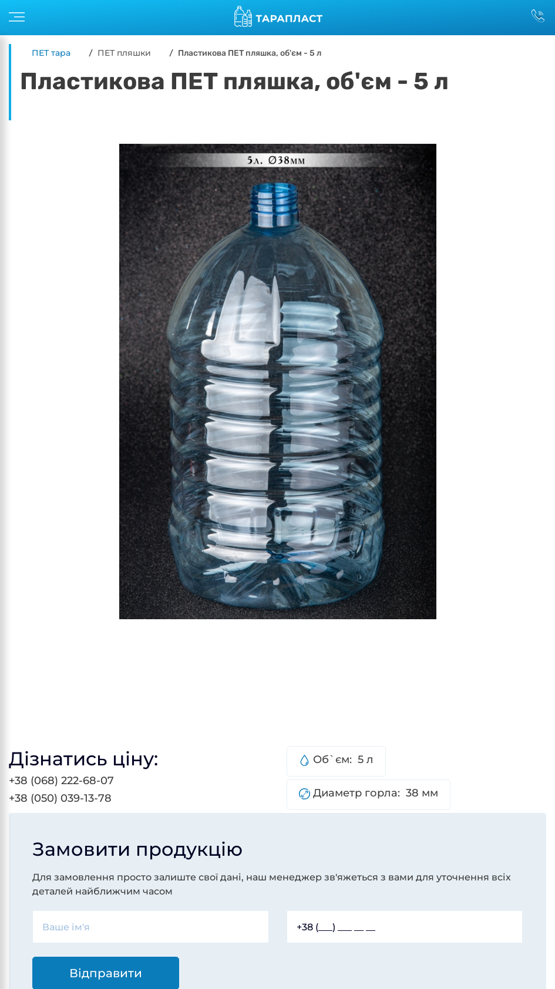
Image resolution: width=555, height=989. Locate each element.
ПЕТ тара (51, 53)
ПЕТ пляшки (124, 53)
